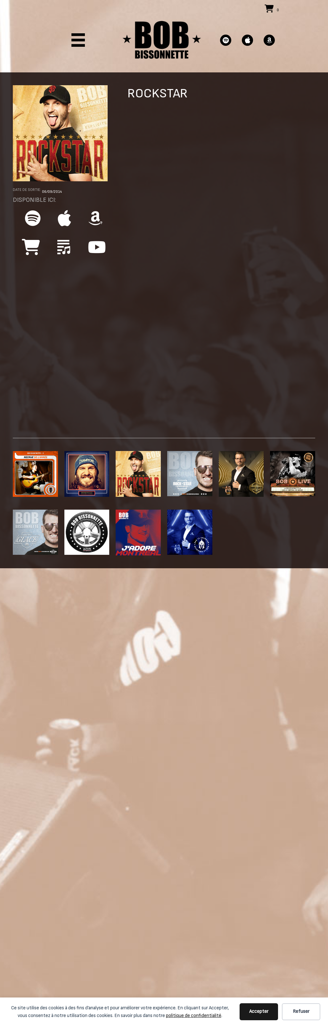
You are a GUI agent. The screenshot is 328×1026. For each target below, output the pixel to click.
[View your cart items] (273, 9)
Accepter (258, 1011)
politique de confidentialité (193, 1016)
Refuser (301, 1011)
